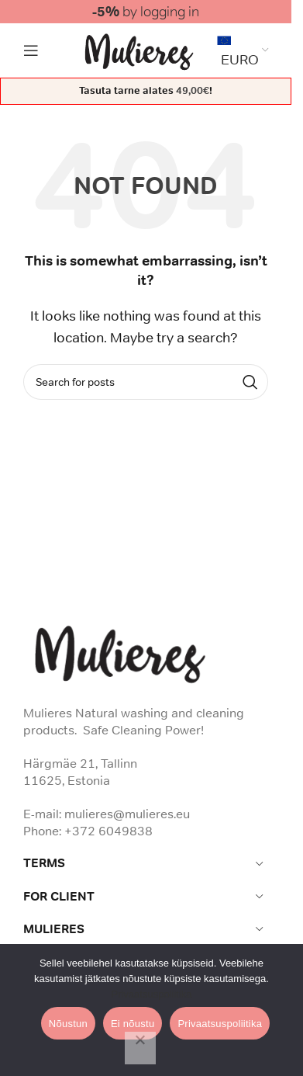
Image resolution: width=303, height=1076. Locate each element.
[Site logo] (139, 49)
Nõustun (68, 1023)
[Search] (145, 382)
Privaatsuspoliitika (151, 994)
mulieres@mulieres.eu (127, 813)
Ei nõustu (132, 1023)
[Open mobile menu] (30, 50)
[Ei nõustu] (140, 1048)
